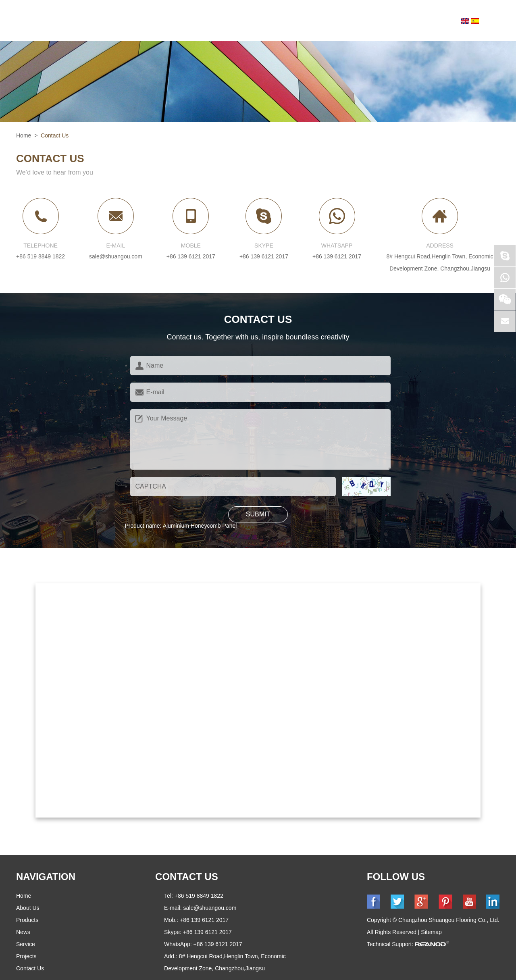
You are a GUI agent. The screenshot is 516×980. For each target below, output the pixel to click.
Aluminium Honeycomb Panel (200, 525)
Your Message (260, 439)
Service (312, 20)
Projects (363, 20)
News (267, 20)
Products (220, 20)
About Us (165, 20)
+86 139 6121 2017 (263, 256)
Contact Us (422, 20)
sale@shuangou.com (115, 256)
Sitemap (431, 932)
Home (118, 20)
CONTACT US (186, 876)
